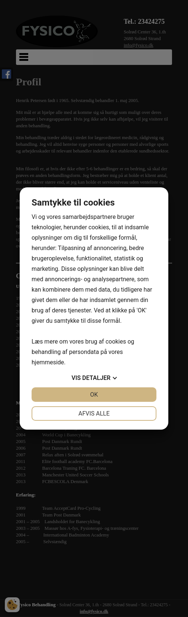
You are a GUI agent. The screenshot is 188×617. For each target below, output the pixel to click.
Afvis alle (94, 413)
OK (94, 394)
